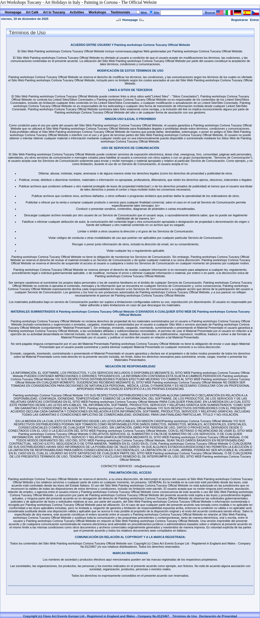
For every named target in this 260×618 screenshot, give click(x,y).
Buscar (210, 12)
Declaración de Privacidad (218, 616)
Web (143, 12)
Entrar (254, 19)
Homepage (130, 19)
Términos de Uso (184, 616)
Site (156, 12)
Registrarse (239, 19)
